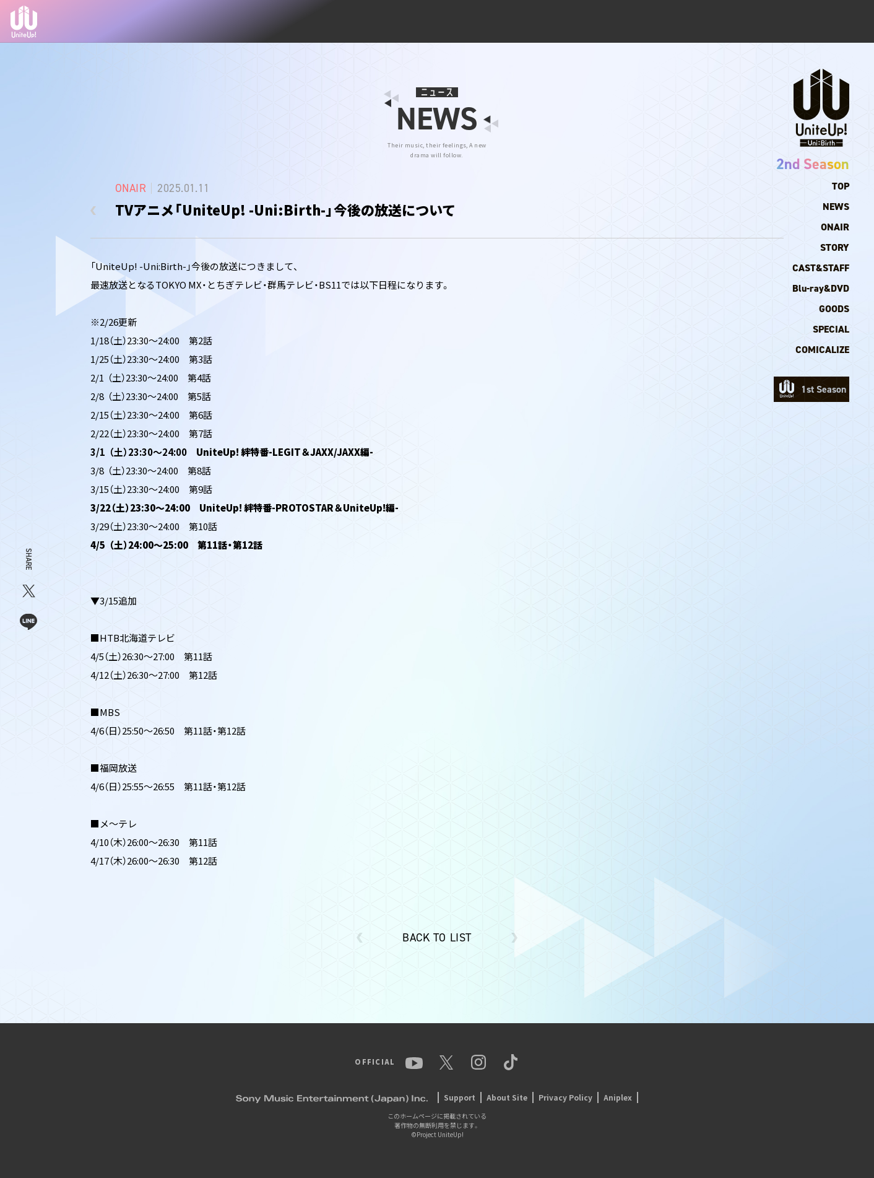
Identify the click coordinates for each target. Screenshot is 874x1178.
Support (459, 1097)
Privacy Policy (565, 1097)
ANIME (578, 21)
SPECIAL (831, 329)
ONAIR (835, 226)
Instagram (785, 21)
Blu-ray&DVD (820, 288)
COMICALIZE (822, 349)
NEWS (484, 21)
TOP (447, 21)
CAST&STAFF (820, 267)
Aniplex (618, 1097)
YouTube (711, 21)
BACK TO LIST (436, 937)
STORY (834, 247)
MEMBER (530, 21)
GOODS (834, 308)
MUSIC (621, 21)
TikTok (835, 21)
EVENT (664, 21)
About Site (507, 1097)
